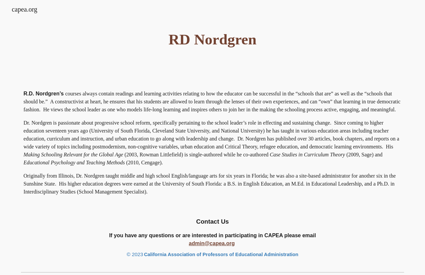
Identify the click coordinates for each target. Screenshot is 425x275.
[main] (212, 40)
